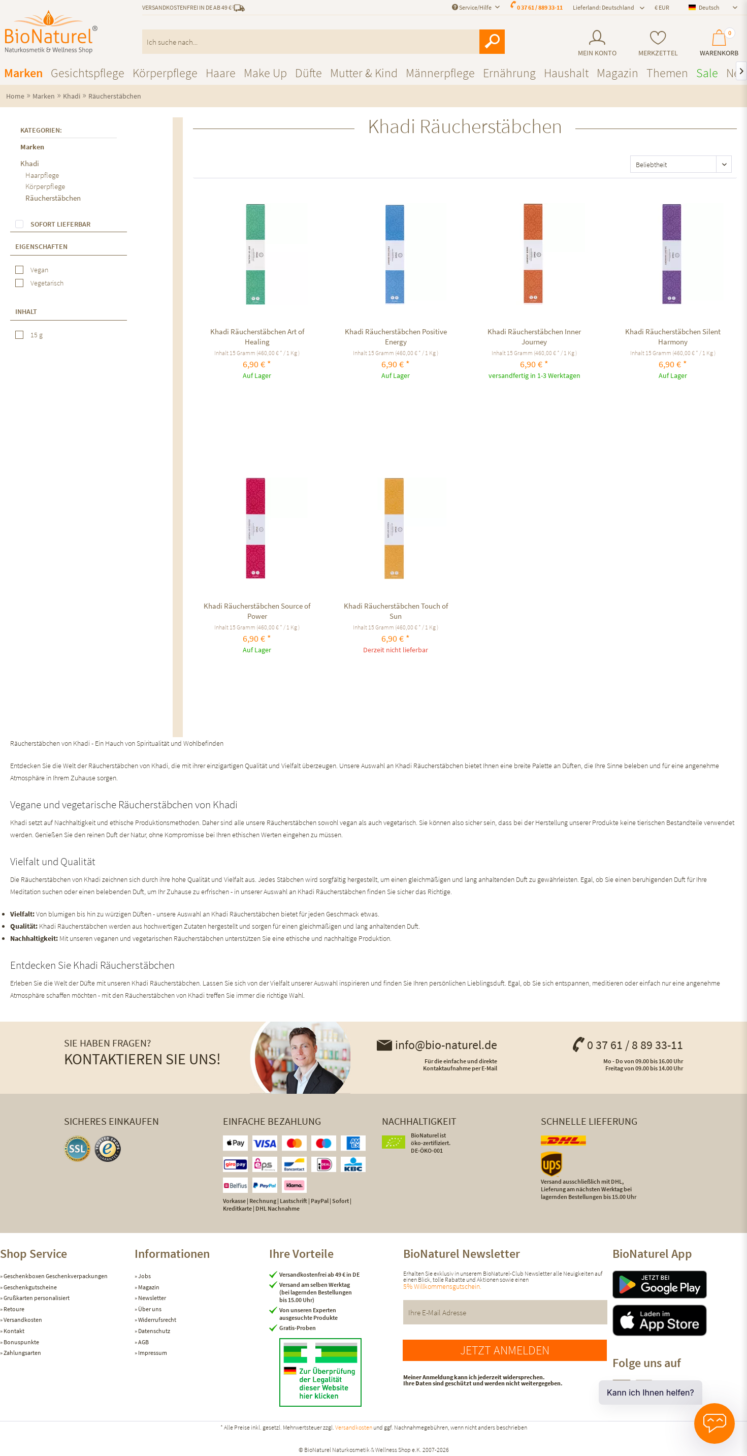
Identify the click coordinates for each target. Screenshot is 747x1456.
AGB (143, 1342)
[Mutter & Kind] (364, 73)
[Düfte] (308, 73)
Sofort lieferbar (60, 224)
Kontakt (13, 1331)
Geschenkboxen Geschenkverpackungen (55, 1276)
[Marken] (23, 73)
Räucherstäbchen (53, 198)
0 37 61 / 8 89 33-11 (627, 1045)
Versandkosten (22, 1319)
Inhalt (26, 311)
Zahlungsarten (22, 1352)
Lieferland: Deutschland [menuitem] (603, 7)
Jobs (144, 1276)
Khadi (29, 163)
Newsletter (151, 1298)
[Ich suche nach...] (323, 41)
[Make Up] (265, 73)
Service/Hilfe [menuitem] (472, 7)
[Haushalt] (566, 73)
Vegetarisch (46, 283)
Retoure (13, 1309)
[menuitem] (597, 43)
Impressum (152, 1352)
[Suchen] (492, 41)
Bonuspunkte (21, 1342)
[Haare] (221, 73)
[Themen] (667, 73)
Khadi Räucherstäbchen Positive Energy (396, 336)
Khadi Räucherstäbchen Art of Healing (257, 336)
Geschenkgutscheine (30, 1287)
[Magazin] (617, 73)
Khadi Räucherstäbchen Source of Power (257, 611)
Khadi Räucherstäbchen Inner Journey (534, 336)
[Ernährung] (509, 73)
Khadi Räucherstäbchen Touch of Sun (396, 611)
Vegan (39, 269)
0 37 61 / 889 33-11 (540, 7)
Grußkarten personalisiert (36, 1298)
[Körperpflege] (165, 73)
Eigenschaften (41, 246)
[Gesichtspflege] (87, 73)
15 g (36, 334)
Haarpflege (42, 175)
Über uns (149, 1309)
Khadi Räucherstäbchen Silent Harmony (673, 336)
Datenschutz (153, 1331)
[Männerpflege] (440, 73)
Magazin (148, 1287)
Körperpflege (45, 186)
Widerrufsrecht (156, 1319)
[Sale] (707, 73)
